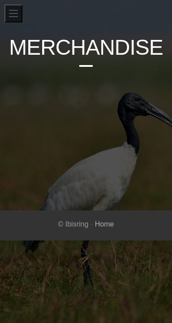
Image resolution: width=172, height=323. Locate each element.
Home (104, 224)
